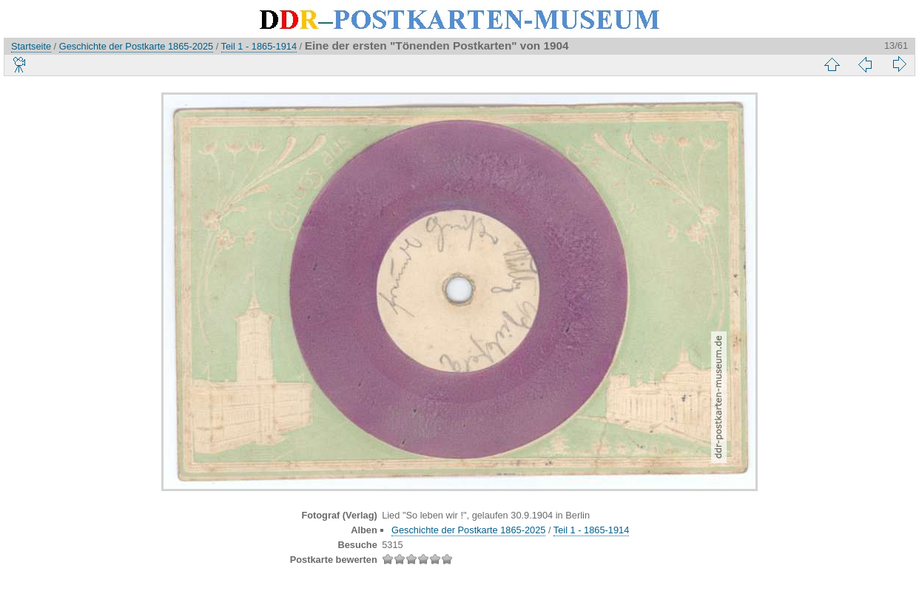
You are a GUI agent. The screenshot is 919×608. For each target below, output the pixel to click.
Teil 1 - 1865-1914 (259, 46)
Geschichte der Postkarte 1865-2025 (136, 46)
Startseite (31, 46)
